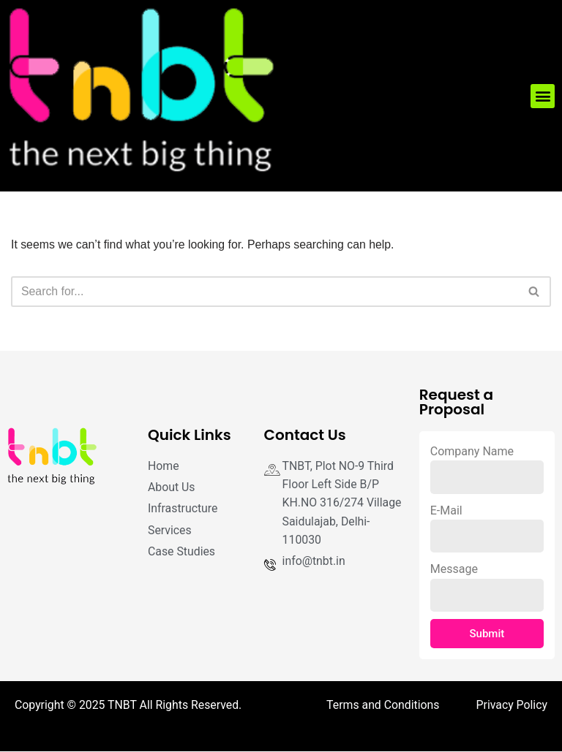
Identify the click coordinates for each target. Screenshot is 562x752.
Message (454, 570)
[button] (543, 96)
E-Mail (446, 510)
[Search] (264, 291)
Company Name (472, 451)
